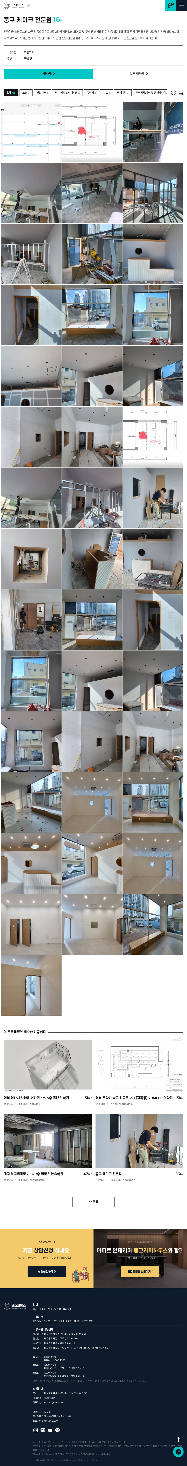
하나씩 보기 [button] (180, 92)
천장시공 (42, 92)
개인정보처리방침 (41, 1310)
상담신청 (56, 1297)
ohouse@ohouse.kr (54, 1391)
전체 (11, 92)
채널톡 (177, 1456)
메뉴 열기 (181, 5)
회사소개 (37, 1297)
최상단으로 (177, 1444)
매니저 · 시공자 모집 (83, 1310)
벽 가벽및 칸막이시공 (67, 92)
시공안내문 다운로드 (62, 1310)
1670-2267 (49, 1386)
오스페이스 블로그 (43, 1418)
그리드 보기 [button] (173, 92)
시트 (106, 92)
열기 (28, 5)
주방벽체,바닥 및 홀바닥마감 (152, 92)
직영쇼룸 (67, 1297)
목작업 (91, 92)
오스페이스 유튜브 (50, 1418)
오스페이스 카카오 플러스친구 (57, 1418)
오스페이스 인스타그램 (35, 1418)
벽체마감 (123, 92)
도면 (25, 92)
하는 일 (46, 1297)
